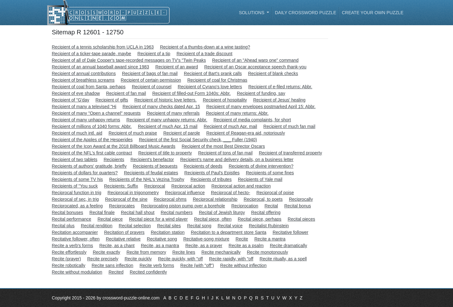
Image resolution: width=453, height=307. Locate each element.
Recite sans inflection (112, 265)
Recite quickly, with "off (180, 258)
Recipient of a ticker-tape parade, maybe (91, 53)
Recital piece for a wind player (158, 219)
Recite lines (184, 252)
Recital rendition (96, 225)
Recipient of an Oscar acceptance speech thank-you (255, 66)
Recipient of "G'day (70, 99)
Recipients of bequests (155, 166)
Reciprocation (244, 205)
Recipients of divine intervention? (261, 166)
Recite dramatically (288, 245)
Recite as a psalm (246, 245)
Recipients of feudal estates (151, 172)
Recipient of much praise (133, 133)
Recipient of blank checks (273, 73)
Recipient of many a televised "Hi (84, 106)
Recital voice (230, 225)
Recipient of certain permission (151, 80)
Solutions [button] (252, 12)
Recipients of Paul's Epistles (212, 172)
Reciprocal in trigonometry (133, 192)
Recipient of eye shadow (76, 93)
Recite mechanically (221, 252)
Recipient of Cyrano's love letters (210, 86)
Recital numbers (177, 212)
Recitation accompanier (75, 232)
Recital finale (102, 212)
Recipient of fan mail (126, 93)
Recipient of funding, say (261, 93)
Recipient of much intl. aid (77, 133)
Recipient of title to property (165, 152)
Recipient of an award (176, 66)
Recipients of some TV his (77, 179)
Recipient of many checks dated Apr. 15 (161, 106)
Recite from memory (146, 252)
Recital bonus (297, 205)
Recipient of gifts (111, 99)
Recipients (114, 159)
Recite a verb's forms (72, 245)
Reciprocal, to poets (263, 199)
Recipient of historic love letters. (165, 99)
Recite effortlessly (69, 252)
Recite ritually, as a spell (283, 258)
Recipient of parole (181, 133)
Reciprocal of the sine (126, 199)
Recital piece (110, 219)
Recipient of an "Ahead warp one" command (255, 60)
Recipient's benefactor (152, 159)
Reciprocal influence (185, 192)
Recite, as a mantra (160, 245)
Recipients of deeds (203, 166)
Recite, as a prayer (204, 245)
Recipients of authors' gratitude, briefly (89, 166)
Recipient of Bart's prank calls (213, 73)
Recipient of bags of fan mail (150, 73)
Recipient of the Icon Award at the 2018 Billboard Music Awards (114, 146)
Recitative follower (291, 232)
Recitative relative (123, 238)
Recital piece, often (212, 219)
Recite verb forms (156, 265)
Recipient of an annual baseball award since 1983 (100, 66)
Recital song (199, 225)
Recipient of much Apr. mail (230, 126)
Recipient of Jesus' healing (279, 99)
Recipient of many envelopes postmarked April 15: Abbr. (260, 106)
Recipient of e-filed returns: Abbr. (280, 86)
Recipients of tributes (211, 179)
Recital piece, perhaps (259, 219)
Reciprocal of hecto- (230, 192)
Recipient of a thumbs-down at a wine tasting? (205, 46)
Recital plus (63, 225)
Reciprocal (154, 185)
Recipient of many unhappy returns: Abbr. (167, 119)
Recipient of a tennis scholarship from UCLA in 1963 (103, 46)
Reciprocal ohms (170, 199)
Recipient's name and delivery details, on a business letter (236, 159)
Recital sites (169, 225)
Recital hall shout (138, 212)
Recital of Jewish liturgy (222, 212)
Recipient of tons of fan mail (225, 152)
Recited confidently (148, 272)
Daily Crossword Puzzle (305, 12)
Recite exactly (106, 252)
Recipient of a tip (154, 53)
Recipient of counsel (152, 86)
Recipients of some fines (270, 172)
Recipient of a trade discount (204, 53)
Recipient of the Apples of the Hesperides (92, 139)
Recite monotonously (267, 252)
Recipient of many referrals (173, 113)
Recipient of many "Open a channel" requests (96, 113)
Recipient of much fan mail (289, 126)
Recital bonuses (67, 212)
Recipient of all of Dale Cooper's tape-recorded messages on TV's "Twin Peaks (129, 60)
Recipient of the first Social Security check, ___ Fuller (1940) (198, 139)
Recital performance (71, 219)
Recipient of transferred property (290, 152)
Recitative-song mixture (206, 238)
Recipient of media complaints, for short (252, 119)
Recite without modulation (77, 272)
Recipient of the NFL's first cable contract (92, 152)
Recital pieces (301, 219)
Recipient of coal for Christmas (217, 80)
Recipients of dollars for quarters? (85, 172)
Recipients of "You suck (75, 185)
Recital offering (265, 212)
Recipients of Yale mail (260, 179)
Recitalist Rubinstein (269, 225)
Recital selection (135, 225)
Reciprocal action (188, 185)
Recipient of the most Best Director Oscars (223, 146)
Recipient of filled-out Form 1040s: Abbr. (191, 93)
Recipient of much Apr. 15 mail (167, 126)
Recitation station (167, 232)
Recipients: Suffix (121, 185)
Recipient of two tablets (75, 159)
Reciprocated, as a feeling (77, 205)
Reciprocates (122, 205)
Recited (116, 272)
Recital (271, 205)
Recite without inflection (243, 265)
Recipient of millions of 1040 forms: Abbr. (92, 126)
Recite (241, 238)
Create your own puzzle (373, 12)
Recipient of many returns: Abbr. (237, 113)
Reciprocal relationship (215, 199)
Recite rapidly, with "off (231, 258)
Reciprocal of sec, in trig (75, 199)
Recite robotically (69, 265)
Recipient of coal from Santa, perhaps (89, 86)
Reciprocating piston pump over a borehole (183, 205)
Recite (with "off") (197, 265)
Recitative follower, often (76, 238)
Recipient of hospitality (225, 99)
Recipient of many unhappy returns (86, 119)
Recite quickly (138, 258)
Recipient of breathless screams (83, 80)
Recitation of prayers (124, 232)
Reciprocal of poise (275, 192)
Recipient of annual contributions (84, 73)
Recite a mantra (270, 238)
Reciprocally (301, 199)
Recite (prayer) (66, 258)
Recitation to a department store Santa (228, 232)
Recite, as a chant (116, 245)
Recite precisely (102, 258)
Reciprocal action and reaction (241, 185)
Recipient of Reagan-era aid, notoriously (245, 133)
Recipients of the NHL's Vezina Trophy (146, 179)
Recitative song (162, 238)
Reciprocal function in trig (76, 192)
